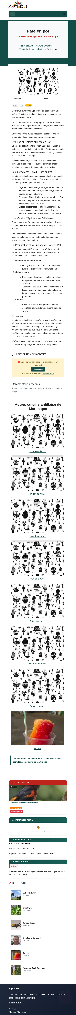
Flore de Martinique (17, 1012)
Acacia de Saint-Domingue (34, 968)
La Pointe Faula (29, 893)
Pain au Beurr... (37, 578)
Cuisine (40, 49)
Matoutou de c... (38, 451)
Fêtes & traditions (26, 49)
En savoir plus (16, 811)
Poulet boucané (37, 706)
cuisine (30, 762)
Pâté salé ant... (37, 621)
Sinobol (37, 748)
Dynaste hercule (30, 923)
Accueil (12, 1009)
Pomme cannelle (37, 663)
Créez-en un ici (48, 374)
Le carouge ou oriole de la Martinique (24, 803)
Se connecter (38, 369)
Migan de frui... (37, 494)
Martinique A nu (26, 46)
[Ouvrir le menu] (12, 14)
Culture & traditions (45, 46)
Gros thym (27, 908)
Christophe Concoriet (32, 938)
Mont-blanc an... (38, 536)
